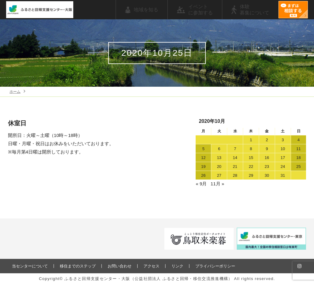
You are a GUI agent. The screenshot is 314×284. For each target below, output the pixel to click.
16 (267, 157)
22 (251, 166)
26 (203, 175)
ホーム (15, 91)
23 (267, 166)
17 (283, 157)
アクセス (151, 266)
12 (203, 157)
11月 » (217, 183)
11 (298, 148)
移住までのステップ (78, 266)
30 (267, 175)
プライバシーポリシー (215, 266)
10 (283, 148)
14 (235, 157)
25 (298, 166)
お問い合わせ (120, 266)
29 (251, 175)
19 (203, 166)
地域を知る (146, 9)
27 (219, 175)
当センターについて (30, 266)
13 (219, 157)
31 (283, 175)
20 (219, 166)
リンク (177, 266)
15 (251, 157)
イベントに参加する (200, 9)
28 (235, 175)
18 (298, 157)
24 (283, 166)
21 (235, 166)
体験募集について (254, 9)
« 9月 (201, 183)
